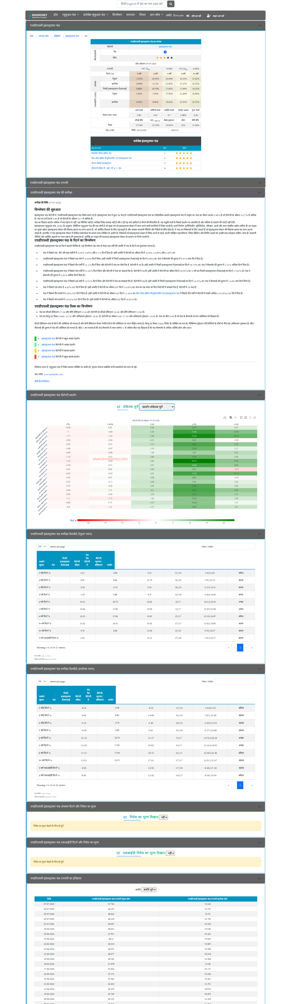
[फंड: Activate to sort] (87, 555)
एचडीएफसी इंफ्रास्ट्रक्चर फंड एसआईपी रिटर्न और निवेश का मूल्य (64, 822)
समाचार (130, 14)
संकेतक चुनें (127, 407)
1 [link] (228, 637)
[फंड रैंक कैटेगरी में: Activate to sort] (179, 555)
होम (56, 14)
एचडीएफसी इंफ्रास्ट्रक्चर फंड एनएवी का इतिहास (55, 858)
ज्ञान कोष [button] (155, 14)
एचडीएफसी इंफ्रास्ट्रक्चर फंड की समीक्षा (51, 192)
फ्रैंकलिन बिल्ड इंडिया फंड (101, 153)
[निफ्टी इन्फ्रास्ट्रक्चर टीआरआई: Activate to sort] (116, 555)
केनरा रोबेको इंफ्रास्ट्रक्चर (101, 163)
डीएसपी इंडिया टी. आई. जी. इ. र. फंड (106, 168)
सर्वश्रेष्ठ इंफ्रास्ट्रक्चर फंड (145, 141)
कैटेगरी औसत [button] (151, 555)
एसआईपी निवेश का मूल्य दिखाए (141, 833)
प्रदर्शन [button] (245, 555)
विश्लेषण (117, 14)
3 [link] (240, 637)
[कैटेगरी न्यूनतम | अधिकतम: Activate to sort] (215, 555)
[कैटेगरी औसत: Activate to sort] (151, 555)
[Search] (142, 3)
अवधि (137, 869)
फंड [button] (87, 555)
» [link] (252, 637)
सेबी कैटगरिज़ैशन (42, 381)
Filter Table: (207, 546)
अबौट (169, 15)
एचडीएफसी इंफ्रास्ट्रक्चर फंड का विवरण (51, 998)
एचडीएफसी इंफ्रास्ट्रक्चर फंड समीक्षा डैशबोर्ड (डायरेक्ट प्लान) (62, 658)
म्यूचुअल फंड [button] (69, 14)
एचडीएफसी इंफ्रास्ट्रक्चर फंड (45, 25)
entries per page (57, 546)
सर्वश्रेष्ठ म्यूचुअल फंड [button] (94, 14)
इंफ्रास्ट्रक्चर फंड (72, 36)
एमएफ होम (44, 36)
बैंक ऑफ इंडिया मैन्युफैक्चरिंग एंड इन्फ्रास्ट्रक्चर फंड (111, 158)
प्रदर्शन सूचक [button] (44, 555)
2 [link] (234, 637)
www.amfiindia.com (53, 374)
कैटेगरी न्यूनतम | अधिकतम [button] (214, 555)
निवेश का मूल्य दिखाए (141, 797)
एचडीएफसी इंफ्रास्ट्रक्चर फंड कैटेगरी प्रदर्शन (53, 395)
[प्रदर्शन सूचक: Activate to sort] (58, 555)
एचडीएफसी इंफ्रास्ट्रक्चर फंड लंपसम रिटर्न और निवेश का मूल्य (63, 786)
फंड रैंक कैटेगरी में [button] (179, 555)
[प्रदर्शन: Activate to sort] (245, 555)
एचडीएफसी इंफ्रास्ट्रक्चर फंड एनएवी (49, 182)
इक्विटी (57, 36)
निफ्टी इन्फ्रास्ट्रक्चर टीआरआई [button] (116, 555)
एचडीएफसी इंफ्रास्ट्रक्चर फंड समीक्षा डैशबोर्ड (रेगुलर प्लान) (61, 534)
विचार (142, 14)
